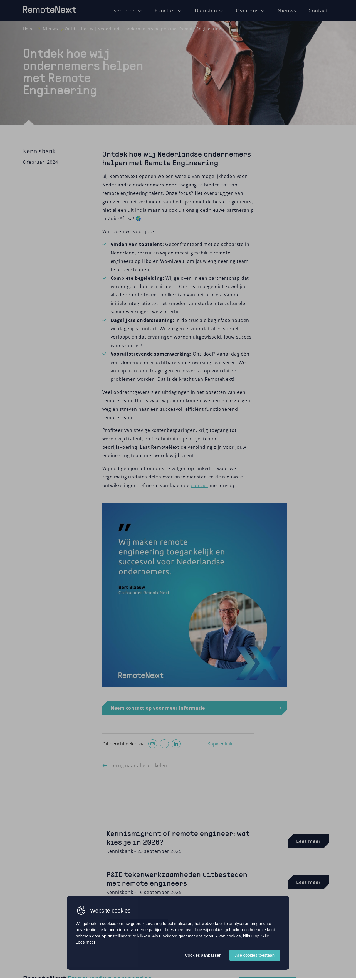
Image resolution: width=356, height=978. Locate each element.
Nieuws (287, 10)
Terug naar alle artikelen (139, 765)
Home (29, 28)
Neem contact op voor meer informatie (158, 708)
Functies (165, 10)
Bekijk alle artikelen (135, 926)
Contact (318, 10)
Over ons (247, 10)
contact (199, 485)
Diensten (206, 10)
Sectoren (124, 10)
